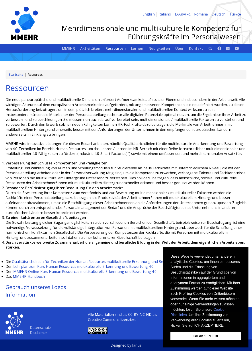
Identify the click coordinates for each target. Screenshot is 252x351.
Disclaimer (38, 332)
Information (20, 294)
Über (179, 48)
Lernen (137, 48)
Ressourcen (115, 48)
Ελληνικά (182, 14)
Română (201, 14)
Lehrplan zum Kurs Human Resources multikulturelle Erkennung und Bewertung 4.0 (83, 266)
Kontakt (196, 48)
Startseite (16, 74)
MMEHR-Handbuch (29, 276)
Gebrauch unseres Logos (36, 287)
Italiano (164, 14)
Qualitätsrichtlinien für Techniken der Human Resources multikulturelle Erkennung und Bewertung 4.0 (97, 261)
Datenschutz (40, 327)
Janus (136, 345)
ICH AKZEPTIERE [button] (206, 336)
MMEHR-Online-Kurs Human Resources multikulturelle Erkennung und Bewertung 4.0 (84, 271)
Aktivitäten (90, 48)
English (149, 14)
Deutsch (218, 14)
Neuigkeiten (159, 48)
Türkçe (235, 14)
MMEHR (68, 48)
